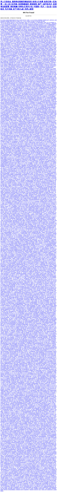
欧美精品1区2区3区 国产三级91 (24, 152)
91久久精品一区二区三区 (37, 146)
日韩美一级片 (39, 165)
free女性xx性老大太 (44, 133)
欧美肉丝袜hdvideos (18, 37)
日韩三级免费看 (36, 218)
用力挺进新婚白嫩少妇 (12, 322)
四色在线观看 (24, 254)
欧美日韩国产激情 (13, 61)
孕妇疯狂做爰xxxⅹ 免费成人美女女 (10, 177)
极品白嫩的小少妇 (21, 184)
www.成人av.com (21, 139)
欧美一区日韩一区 (5, 128)
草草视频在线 (5, 435)
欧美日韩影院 (51, 354)
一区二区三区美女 (34, 155)
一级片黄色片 (31, 365)
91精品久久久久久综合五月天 (40, 23)
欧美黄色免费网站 (40, 94)
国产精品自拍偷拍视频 (9, 103)
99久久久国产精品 (11, 448)
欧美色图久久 (19, 214)
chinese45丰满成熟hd (10, 194)
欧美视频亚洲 (30, 73)
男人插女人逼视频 (23, 198)
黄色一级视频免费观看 (49, 105)
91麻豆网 (38, 219)
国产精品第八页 (47, 392)
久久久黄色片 (7, 388)
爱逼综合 (25, 29)
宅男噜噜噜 (17, 160)
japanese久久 (4, 306)
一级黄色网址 (3, 391)
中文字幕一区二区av (23, 55)
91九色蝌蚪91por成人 (15, 56)
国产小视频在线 (40, 129)
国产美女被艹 (33, 118)
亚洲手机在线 (6, 410)
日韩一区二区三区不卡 (34, 87)
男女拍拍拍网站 (46, 283)
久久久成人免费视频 (10, 166)
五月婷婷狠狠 (15, 433)
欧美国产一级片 (16, 68)
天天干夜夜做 (26, 40)
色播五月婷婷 (36, 180)
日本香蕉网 (14, 92)
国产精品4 (8, 99)
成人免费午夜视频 (41, 230)
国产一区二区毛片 (11, 336)
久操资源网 (40, 220)
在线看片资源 (3, 330)
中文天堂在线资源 (47, 343)
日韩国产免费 (18, 42)
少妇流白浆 (38, 306)
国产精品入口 (18, 265)
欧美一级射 (8, 79)
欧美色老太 (34, 35)
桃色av (28, 110)
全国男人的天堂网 (7, 158)
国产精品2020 (34, 123)
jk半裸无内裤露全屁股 (31, 97)
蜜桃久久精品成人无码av (39, 34)
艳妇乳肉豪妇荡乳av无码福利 (12, 244)
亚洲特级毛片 (20, 398)
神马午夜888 (14, 40)
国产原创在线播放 (14, 346)
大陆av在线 (22, 221)
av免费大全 (44, 429)
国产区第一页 (15, 60)
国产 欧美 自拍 (6, 430)
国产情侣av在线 (49, 423)
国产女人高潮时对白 (45, 398)
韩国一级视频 (48, 428)
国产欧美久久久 (6, 247)
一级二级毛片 (11, 318)
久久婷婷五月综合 (47, 231)
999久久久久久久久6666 (12, 74)
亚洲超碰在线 (33, 358)
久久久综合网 (8, 290)
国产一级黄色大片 (47, 257)
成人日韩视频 (40, 251)
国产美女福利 (24, 227)
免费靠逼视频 (3, 51)
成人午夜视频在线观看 (30, 132)
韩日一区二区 (37, 398)
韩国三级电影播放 (27, 167)
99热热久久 (27, 102)
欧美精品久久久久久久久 (35, 101)
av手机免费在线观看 (11, 180)
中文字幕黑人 (6, 41)
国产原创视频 (32, 244)
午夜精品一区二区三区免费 (21, 385)
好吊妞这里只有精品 (48, 147)
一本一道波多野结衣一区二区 (49, 450)
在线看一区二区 (22, 138)
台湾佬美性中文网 (19, 489)
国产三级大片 (22, 279)
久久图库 (50, 377)
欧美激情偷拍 (41, 191)
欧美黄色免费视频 (18, 371)
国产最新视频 (40, 75)
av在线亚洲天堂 (5, 86)
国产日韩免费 (51, 282)
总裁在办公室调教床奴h (40, 210)
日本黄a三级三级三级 (18, 391)
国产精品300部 (22, 415)
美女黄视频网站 (46, 300)
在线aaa (24, 234)
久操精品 (2, 55)
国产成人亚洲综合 (5, 123)
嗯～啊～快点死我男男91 (38, 217)
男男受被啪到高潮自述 (51, 312)
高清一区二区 (42, 291)
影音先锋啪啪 (36, 331)
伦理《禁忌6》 (29, 352)
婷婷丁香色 (24, 42)
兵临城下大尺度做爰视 (5, 33)
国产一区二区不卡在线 (15, 113)
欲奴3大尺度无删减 (45, 69)
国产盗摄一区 (40, 411)
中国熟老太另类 (20, 29)
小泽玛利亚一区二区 (47, 220)
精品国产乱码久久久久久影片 (46, 415)
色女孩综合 (37, 461)
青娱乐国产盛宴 (41, 348)
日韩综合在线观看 (17, 153)
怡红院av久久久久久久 (50, 119)
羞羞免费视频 (3, 90)
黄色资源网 (42, 199)
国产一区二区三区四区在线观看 (45, 180)
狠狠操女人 (38, 466)
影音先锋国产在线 (42, 481)
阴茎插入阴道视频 (33, 295)
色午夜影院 (28, 403)
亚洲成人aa (9, 88)
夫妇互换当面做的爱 (15, 109)
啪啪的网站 (42, 218)
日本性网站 (10, 215)
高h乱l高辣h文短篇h (34, 54)
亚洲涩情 (54, 133)
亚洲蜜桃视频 (41, 352)
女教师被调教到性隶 (22, 469)
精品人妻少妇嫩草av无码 (10, 298)
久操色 (1, 451)
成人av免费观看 (8, 94)
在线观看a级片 (6, 61)
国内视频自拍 (53, 118)
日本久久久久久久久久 (13, 134)
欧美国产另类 (32, 472)
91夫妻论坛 (26, 142)
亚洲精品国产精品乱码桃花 (45, 101)
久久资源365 (27, 197)
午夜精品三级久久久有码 (14, 204)
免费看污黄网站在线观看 (44, 87)
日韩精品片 (32, 253)
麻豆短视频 (23, 263)
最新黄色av (52, 61)
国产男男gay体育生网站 (47, 115)
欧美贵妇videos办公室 (33, 394)
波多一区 (46, 266)
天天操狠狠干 (12, 254)
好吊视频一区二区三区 (49, 168)
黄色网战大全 (30, 30)
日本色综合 (16, 36)
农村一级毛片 (45, 282)
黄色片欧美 (24, 80)
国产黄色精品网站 (22, 192)
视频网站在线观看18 (4, 390)
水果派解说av (11, 333)
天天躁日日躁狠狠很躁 (44, 265)
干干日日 (24, 127)
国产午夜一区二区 (26, 37)
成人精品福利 (38, 33)
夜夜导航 (16, 397)
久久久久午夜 (22, 68)
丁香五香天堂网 (39, 283)
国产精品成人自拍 (50, 73)
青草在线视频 (6, 348)
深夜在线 (13, 447)
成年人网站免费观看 (15, 135)
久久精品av (31, 40)
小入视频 (23, 70)
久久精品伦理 (5, 105)
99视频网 (37, 147)
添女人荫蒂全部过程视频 (15, 404)
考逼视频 (18, 147)
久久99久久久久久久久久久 (33, 200)
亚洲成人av (38, 263)
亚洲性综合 (36, 335)
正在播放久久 (12, 376)
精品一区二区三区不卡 (16, 63)
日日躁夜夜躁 (14, 24)
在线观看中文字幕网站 (24, 259)
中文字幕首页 (49, 82)
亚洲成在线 (30, 217)
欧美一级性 (28, 482)
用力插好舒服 (41, 238)
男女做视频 (32, 448)
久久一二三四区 (7, 205)
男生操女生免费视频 (46, 206)
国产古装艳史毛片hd (45, 480)
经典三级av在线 (48, 208)
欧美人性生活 (42, 333)
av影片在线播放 (26, 354)
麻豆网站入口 (11, 179)
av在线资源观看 (31, 237)
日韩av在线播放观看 (29, 395)
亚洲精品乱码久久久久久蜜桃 (47, 286)
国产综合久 (46, 114)
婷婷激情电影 (44, 363)
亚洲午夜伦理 (30, 388)
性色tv (42, 138)
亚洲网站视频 (27, 396)
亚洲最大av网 (8, 200)
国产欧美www (6, 345)
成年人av (50, 108)
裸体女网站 (51, 192)
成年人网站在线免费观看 (19, 450)
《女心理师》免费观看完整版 (25, 35)
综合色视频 (20, 318)
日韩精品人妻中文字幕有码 (15, 41)
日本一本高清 (33, 110)
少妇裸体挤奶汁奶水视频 (43, 187)
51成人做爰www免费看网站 (13, 487)
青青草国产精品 (5, 155)
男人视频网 (25, 422)
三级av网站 (2, 200)
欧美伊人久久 (11, 37)
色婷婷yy (32, 282)
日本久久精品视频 (4, 215)
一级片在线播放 (48, 488)
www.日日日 (29, 338)
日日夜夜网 (9, 60)
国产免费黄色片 (7, 113)
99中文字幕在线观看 (4, 274)
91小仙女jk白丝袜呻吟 (36, 433)
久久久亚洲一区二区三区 (15, 33)
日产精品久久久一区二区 (28, 116)
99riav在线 (42, 207)
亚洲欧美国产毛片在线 (21, 449)
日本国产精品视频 (38, 213)
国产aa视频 (43, 364)
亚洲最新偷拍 (45, 252)
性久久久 (46, 63)
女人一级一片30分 (10, 121)
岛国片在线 (23, 148)
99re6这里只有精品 (31, 103)
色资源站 (35, 194)
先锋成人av (35, 57)
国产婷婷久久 (27, 113)
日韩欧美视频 (26, 315)
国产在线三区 (33, 401)
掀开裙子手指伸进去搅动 (42, 226)
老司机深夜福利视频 (46, 237)
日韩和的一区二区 (48, 298)
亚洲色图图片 (41, 64)
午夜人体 (52, 224)
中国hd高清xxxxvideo (25, 44)
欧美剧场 (9, 440)
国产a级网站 (4, 81)
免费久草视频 (18, 457)
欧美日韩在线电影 (17, 461)
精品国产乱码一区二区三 (26, 473)
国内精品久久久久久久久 (24, 82)
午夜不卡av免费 (8, 211)
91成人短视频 (20, 74)
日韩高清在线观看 (17, 30)
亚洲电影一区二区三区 (50, 385)
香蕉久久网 (44, 489)
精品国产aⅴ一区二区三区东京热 (38, 38)
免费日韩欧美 (38, 286)
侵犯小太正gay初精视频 (35, 290)
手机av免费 (22, 197)
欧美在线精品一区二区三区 (36, 89)
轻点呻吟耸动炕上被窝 (42, 41)
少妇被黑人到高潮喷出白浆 (21, 258)
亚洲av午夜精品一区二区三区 (37, 269)
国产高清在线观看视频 (5, 173)
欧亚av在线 (38, 354)
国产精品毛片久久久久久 (25, 147)
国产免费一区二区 (28, 139)
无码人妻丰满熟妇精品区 (41, 27)
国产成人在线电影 (44, 153)
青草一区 (9, 346)
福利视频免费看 (52, 59)
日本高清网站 (31, 77)
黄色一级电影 (37, 225)
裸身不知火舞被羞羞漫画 (24, 244)
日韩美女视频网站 (42, 122)
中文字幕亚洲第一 (51, 125)
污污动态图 (33, 86)
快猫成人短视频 (53, 44)
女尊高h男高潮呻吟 (50, 274)
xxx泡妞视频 (43, 82)
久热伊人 (45, 422)
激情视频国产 (47, 161)
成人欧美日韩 (30, 174)
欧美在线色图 (35, 231)
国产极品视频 (28, 342)
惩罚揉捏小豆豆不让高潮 (51, 31)
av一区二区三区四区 (21, 178)
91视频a (36, 241)
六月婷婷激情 (12, 273)
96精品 (8, 50)
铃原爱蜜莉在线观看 (8, 110)
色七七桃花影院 (22, 140)
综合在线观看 (36, 293)
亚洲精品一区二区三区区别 (26, 63)
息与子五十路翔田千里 (9, 95)
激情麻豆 (6, 186)
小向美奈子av (20, 276)
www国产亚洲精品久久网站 (28, 92)
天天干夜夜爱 (19, 267)
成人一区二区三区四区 (7, 47)
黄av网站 (5, 338)
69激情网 (48, 118)
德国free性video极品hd (23, 378)
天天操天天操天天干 (51, 197)
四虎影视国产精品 (14, 145)
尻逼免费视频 (6, 404)
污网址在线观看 (13, 120)
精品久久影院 (25, 206)
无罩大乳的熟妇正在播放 (17, 110)
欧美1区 (11, 341)
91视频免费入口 (38, 44)
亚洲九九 (8, 330)
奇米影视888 (49, 433)
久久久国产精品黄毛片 (12, 54)
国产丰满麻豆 (39, 401)
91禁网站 (7, 197)
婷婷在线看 (4, 346)
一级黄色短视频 (26, 282)
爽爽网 (30, 447)
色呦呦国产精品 (7, 129)
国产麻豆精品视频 (10, 250)
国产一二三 (16, 138)
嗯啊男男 (24, 47)
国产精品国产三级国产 (8, 226)
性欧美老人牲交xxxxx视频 (5, 237)
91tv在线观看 (15, 152)
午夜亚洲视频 (43, 219)
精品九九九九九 (40, 467)
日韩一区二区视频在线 (10, 403)
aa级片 (28, 80)
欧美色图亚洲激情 (31, 461)
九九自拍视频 (53, 54)
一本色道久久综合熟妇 (47, 213)
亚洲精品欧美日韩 (25, 271)
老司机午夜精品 (41, 453)
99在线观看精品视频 (34, 396)
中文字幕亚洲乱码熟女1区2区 (37, 233)
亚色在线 (46, 200)
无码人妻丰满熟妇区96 (9, 36)
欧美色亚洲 (34, 453)
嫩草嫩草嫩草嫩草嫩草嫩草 (44, 368)
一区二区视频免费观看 (40, 159)
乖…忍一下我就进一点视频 (29, 83)
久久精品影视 (10, 198)
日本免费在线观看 (31, 413)
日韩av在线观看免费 (29, 43)
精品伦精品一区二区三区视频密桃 (14, 161)
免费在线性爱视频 (19, 330)
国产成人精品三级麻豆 (36, 93)
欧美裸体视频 (21, 345)
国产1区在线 (54, 74)
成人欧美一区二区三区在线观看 (19, 481)
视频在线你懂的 (32, 142)
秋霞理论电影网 (24, 233)
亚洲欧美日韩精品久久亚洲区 (8, 48)
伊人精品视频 (5, 70)
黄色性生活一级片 (8, 212)
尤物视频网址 (24, 165)
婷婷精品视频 (14, 343)
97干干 (53, 433)
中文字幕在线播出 (35, 67)
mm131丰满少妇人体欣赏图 (6, 208)
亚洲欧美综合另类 (37, 175)
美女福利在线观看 (29, 284)
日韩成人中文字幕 (36, 82)
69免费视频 (28, 89)
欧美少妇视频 (13, 147)
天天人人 (16, 121)
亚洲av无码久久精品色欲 (16, 149)
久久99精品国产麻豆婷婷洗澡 (22, 225)
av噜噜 (26, 226)
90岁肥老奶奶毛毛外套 (36, 317)
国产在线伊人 (14, 182)
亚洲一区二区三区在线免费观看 (9, 324)
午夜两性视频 (25, 319)
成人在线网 (46, 254)
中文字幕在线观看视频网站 (24, 287)
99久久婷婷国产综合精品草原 (42, 221)
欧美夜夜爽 (37, 49)
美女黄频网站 (46, 482)
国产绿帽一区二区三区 (42, 184)
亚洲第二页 (47, 159)
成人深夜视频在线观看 (51, 243)
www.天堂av (37, 234)
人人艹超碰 (25, 77)
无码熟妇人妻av (51, 88)
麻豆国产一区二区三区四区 (50, 332)
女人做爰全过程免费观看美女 (8, 139)
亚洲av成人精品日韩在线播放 (17, 407)
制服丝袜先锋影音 (42, 270)
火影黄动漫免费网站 (16, 148)
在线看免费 (40, 192)
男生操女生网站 (28, 333)
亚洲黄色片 (52, 116)
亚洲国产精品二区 (42, 73)
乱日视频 (9, 264)
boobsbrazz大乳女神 (39, 342)
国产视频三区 (3, 121)
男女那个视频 (45, 102)
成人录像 (45, 342)
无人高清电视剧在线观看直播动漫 (11, 55)
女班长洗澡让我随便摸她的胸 (31, 46)
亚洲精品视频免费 (28, 215)
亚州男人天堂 (20, 40)
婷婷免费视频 (24, 174)
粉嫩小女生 (45, 96)
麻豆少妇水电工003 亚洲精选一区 (22, 187)
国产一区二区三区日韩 (40, 204)
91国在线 (35, 41)
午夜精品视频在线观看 (21, 146)
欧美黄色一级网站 (26, 114)
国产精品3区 (11, 435)
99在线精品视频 (49, 186)
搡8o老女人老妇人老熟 (37, 267)
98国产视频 (8, 382)
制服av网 (32, 430)
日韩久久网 (33, 113)
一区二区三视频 (9, 97)
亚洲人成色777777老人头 (49, 185)
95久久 (29, 319)
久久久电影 (5, 326)
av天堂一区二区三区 (49, 230)
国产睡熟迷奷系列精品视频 (10, 102)
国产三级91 (38, 460)
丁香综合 (17, 394)
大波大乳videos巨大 (47, 250)
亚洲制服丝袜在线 (37, 431)
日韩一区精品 (22, 475)
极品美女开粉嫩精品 (14, 344)
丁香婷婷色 (24, 57)
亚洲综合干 (36, 254)
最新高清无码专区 (35, 158)
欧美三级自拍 (20, 210)
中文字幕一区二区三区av (22, 61)
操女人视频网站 (6, 116)
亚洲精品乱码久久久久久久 (35, 440)
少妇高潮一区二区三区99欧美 (16, 173)
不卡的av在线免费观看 (41, 55)
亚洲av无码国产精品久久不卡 (30, 345)
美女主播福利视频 (44, 59)
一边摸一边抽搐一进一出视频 (34, 149)
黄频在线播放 (40, 22)
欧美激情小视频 (18, 361)
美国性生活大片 (41, 332)
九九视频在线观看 (20, 224)
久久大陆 (12, 115)
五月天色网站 (19, 27)
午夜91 (31, 82)
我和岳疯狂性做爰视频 (43, 148)
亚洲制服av (6, 64)
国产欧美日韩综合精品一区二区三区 (34, 61)
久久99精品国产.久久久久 (22, 260)
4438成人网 (49, 370)
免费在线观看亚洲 (16, 221)
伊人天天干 (30, 62)
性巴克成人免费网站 (45, 44)
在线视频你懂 (52, 87)
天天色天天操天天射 (46, 457)
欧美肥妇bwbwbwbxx (43, 335)
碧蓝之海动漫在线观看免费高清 (10, 323)
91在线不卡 (26, 351)
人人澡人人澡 (44, 95)
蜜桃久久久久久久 (21, 162)
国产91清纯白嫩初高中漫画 (12, 354)
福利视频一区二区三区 (9, 199)
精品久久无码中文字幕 (22, 103)
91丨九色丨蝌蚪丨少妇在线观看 (26, 277)
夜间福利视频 (18, 80)
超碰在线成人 (39, 110)
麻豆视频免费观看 (43, 188)
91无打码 (28, 148)
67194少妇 (32, 259)
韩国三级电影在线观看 (47, 166)
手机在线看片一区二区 (25, 50)
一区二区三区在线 (5, 377)
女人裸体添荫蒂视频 (35, 28)
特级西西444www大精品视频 (21, 336)
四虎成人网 (48, 295)
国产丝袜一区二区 (30, 234)
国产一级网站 (14, 441)
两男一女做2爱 (32, 205)
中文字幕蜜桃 (46, 192)
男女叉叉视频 (6, 417)
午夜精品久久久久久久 (7, 178)
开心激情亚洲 (12, 446)
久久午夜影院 (5, 136)
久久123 (27, 303)
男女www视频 (48, 140)
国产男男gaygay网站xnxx (28, 212)
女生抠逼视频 (5, 467)
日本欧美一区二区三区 (47, 330)
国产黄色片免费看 (37, 172)
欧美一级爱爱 (50, 113)
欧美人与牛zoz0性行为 (23, 133)
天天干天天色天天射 (49, 352)
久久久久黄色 (53, 404)
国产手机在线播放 (40, 454)
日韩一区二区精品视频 (25, 33)
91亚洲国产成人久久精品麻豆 (17, 175)
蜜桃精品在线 (29, 146)
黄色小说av (13, 80)
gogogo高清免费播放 (20, 476)
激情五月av (27, 54)
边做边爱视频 (19, 47)
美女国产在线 (10, 483)
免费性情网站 (32, 354)
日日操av (52, 57)
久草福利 (16, 318)
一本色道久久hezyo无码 (22, 177)
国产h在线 (48, 204)
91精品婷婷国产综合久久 (20, 49)
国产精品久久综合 (46, 61)
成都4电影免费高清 (26, 153)
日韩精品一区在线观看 (30, 49)
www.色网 (2, 214)
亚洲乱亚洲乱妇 (41, 215)
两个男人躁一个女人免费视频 (23, 101)
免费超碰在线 (45, 228)
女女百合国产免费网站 (5, 120)
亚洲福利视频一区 (6, 80)
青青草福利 (35, 251)
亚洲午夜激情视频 (10, 408)
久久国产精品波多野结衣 (41, 280)
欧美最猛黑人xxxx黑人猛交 (44, 66)
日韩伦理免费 (35, 191)
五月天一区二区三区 (36, 141)
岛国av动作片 (4, 184)
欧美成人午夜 (51, 102)
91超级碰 (21, 116)
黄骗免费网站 (3, 241)
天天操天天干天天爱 (43, 177)
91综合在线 (2, 197)
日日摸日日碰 (53, 146)
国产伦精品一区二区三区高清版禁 (17, 107)
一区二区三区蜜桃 (30, 34)
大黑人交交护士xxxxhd (47, 89)
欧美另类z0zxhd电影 (26, 155)
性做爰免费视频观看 (8, 232)
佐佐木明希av (50, 293)
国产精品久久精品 (20, 43)
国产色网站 (44, 47)
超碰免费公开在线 (20, 454)
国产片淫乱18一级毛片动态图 (45, 126)
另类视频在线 (26, 278)
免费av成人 (24, 338)
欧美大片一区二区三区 (26, 361)
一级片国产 (35, 164)
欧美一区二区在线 (4, 37)
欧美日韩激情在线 (34, 36)
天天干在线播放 (7, 270)
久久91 (18, 171)
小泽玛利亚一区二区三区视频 (21, 38)
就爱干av (13, 57)
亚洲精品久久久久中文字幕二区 (13, 75)
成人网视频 (43, 388)
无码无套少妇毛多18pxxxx (38, 43)
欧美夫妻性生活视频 (43, 109)
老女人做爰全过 (29, 100)
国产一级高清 (50, 188)
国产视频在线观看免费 (6, 135)
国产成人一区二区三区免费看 (31, 75)
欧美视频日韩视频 (29, 180)
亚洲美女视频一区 (48, 313)
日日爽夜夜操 (7, 305)
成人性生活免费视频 (31, 336)
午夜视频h (35, 240)
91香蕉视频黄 (20, 356)
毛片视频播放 (30, 254)
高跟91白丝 (38, 462)
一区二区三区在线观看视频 (46, 244)
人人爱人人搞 (28, 415)
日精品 (15, 48)
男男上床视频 (51, 411)
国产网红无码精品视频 (31, 165)
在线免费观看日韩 (46, 349)
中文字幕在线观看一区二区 (40, 371)
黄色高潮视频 (47, 271)
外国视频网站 (14, 451)
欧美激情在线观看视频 (39, 77)
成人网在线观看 (5, 277)
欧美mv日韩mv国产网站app (29, 330)
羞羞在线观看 (53, 129)
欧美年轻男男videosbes (40, 154)
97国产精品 (5, 171)
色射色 (12, 389)
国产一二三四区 (12, 310)
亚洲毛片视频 (38, 193)
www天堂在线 (17, 337)
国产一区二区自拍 (23, 73)
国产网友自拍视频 (43, 350)
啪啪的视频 (28, 136)
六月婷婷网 (38, 138)
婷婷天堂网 (43, 195)
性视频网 (20, 397)
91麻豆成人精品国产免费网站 (23, 188)
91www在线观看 (24, 217)
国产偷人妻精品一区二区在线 (12, 167)
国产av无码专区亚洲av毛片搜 (35, 95)
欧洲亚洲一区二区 (37, 30)
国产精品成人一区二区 (25, 179)
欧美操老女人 (16, 115)
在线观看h (35, 48)
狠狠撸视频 (25, 483)
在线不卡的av (12, 128)
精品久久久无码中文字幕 (15, 50)
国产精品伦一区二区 (16, 233)
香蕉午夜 (24, 136)
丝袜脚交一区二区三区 (47, 81)
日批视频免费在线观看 (45, 182)
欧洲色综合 (27, 134)
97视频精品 (8, 418)
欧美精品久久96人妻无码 (9, 395)
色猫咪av (45, 134)
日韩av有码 (43, 462)
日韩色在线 (11, 114)
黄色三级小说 (53, 164)
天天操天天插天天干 (52, 95)
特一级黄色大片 (31, 272)
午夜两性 (27, 252)
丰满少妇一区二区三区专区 (30, 323)
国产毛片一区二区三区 (25, 430)
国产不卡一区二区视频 (31, 55)
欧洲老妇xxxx (35, 418)
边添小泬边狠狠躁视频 (11, 218)
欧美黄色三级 (8, 141)
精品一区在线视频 (29, 162)
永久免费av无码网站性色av (33, 160)
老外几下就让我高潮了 (6, 24)
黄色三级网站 (50, 429)
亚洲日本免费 (8, 175)
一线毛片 (31, 318)
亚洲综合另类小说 (42, 297)
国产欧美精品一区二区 (6, 453)
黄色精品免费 (16, 339)
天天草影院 (28, 121)
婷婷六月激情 (18, 128)
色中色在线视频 (51, 315)
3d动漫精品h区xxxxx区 (50, 55)
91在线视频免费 (32, 351)
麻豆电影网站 (36, 208)
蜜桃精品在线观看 (14, 378)
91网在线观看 (21, 433)
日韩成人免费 (40, 404)
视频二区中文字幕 (7, 57)
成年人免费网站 (15, 239)
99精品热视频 (6, 83)
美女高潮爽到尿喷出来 (36, 136)
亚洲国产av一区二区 (48, 162)
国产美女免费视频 (52, 172)
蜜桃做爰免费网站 (24, 195)
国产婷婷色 (38, 29)
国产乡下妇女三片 (49, 38)
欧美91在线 (37, 385)
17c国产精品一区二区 (50, 155)
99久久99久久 (35, 215)
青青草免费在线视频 (32, 468)
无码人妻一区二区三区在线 (31, 416)
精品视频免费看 (52, 254)
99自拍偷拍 (51, 414)
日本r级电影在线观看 (8, 220)
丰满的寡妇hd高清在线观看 (33, 24)
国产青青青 (8, 219)
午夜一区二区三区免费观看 (40, 42)
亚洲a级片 (50, 335)
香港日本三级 (3, 22)
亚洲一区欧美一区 (44, 56)
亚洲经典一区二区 (25, 161)
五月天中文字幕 (46, 57)
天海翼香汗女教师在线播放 (35, 50)
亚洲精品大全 (18, 66)
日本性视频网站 (21, 400)
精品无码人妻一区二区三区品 (15, 436)
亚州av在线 (21, 23)
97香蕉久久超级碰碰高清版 (29, 407)
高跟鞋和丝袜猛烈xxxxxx (9, 292)
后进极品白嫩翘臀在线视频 (15, 195)
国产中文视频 (15, 423)
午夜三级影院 (14, 205)
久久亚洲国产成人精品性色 (30, 221)
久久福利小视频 (11, 160)
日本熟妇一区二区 (19, 455)
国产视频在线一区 (16, 126)
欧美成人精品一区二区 (38, 96)
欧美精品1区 (26, 318)
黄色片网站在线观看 (10, 303)
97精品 (39, 197)
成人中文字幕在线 (11, 306)
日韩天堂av (32, 153)
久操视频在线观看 (19, 299)
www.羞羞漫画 (21, 424)
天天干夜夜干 (36, 188)
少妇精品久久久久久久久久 (9, 411)
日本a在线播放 (38, 258)
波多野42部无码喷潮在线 (14, 197)
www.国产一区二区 (46, 99)
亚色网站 (52, 396)
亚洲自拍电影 (53, 338)
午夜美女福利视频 (39, 351)
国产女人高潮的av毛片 (50, 463)
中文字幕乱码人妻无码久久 (45, 51)
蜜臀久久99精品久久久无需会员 (38, 296)
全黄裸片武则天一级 (29, 184)
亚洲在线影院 (5, 483)
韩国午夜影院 (52, 264)
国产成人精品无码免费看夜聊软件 (9, 449)
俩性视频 (48, 396)
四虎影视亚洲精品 (7, 282)
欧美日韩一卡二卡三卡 (43, 24)
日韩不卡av (3, 428)
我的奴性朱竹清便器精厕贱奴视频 (32, 53)
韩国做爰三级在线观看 (5, 165)
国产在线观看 (9, 90)
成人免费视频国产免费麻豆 (30, 450)
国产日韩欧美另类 (11, 326)
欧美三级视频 (42, 80)
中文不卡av (53, 193)
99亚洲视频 (31, 188)
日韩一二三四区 (18, 119)
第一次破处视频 (47, 382)
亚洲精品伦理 (20, 125)
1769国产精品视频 (29, 140)
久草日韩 (2, 211)
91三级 (33, 90)
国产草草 (4, 303)
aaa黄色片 (26, 477)
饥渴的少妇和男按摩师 (37, 145)
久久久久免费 (22, 46)
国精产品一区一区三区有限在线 (48, 358)
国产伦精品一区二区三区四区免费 (7, 422)
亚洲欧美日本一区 (23, 109)
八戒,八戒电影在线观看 (13, 243)
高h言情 (13, 187)
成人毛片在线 (46, 303)
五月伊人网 (40, 164)
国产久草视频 (28, 60)
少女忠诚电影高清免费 (20, 359)
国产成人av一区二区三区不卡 (40, 31)
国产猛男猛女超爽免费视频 (32, 348)
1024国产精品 (7, 109)
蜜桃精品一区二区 (21, 243)
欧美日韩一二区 (44, 212)
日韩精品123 (41, 392)
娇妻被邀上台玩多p (18, 114)
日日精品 (4, 418)
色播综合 (19, 165)
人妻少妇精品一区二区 (8, 329)
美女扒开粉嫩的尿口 (15, 89)
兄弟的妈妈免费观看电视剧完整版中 (11, 69)
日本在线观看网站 (42, 473)
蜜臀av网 (51, 480)
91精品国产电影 (10, 257)
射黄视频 (48, 378)
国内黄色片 (18, 331)
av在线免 (50, 133)
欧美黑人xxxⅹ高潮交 (13, 155)
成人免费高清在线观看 (29, 328)
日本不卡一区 (38, 59)
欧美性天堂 (7, 280)
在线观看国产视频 (47, 241)
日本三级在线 (11, 253)
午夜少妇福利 (49, 270)
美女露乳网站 (27, 440)
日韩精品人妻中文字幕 (16, 191)
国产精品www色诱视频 (23, 145)
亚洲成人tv (21, 346)
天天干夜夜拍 (14, 118)
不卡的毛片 (9, 46)
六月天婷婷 (36, 173)
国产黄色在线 (8, 236)
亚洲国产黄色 (23, 171)
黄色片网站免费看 (50, 49)
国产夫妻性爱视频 (37, 363)
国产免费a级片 (31, 225)
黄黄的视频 (15, 220)
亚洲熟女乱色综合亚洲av (20, 251)
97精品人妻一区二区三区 (48, 169)
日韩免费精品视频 (18, 317)
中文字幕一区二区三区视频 (19, 333)
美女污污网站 (33, 344)
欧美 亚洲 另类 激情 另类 (10, 23)
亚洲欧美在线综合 (12, 67)
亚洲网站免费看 (37, 402)
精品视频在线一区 (13, 348)
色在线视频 (31, 44)
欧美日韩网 (22, 270)
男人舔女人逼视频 (50, 30)
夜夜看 (24, 453)
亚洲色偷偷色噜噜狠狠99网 (42, 108)
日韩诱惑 (2, 456)
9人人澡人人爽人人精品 (38, 40)
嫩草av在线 (2, 108)
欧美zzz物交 (13, 227)
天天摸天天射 (53, 106)
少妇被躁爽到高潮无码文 (5, 56)
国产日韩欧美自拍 (47, 132)
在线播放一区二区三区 (13, 133)
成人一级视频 (40, 250)
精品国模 (9, 63)
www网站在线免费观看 (28, 218)
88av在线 (47, 195)
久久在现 (14, 47)
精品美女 (7, 341)
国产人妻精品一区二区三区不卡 (12, 140)
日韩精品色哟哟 (13, 295)
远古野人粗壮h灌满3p (20, 22)
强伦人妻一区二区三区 (13, 230)
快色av (28, 258)
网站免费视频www (26, 371)
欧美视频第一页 (11, 119)
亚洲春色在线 (32, 51)
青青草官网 (8, 40)
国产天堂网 (26, 125)
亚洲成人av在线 (6, 195)
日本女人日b (19, 92)
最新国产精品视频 (22, 112)
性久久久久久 (53, 349)
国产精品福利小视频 (33, 129)
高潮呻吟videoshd (47, 179)
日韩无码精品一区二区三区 (36, 247)
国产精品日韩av (48, 215)
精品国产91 (42, 225)
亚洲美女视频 (25, 250)
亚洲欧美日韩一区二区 (52, 50)
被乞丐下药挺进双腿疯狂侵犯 (15, 154)
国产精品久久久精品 (8, 482)
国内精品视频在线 (31, 29)
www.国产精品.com (28, 442)
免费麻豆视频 (41, 36)
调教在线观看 (8, 447)
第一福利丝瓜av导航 (47, 285)
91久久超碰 (13, 99)
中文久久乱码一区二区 (31, 171)
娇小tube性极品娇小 (47, 62)
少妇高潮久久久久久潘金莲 (43, 128)
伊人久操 (13, 259)
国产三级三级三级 (7, 151)
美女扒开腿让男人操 (34, 456)
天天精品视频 (37, 133)
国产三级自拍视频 (31, 286)
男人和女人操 (20, 93)
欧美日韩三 (13, 385)
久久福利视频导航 (39, 103)
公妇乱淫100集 (47, 467)
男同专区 (5, 489)
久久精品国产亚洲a (44, 328)
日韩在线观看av (47, 240)
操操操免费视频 (45, 483)
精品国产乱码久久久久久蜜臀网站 (49, 145)
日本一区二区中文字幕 (20, 99)
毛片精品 (48, 53)
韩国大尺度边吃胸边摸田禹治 (23, 283)
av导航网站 (9, 127)
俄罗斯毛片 (49, 407)
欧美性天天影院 (16, 97)
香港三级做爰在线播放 (20, 376)
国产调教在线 (39, 358)
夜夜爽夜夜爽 (7, 192)
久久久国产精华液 (6, 272)
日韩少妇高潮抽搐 (40, 48)
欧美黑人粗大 (24, 310)
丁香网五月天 (18, 57)
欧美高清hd (17, 259)
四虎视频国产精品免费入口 (33, 341)
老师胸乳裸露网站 (28, 400)
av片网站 (52, 159)
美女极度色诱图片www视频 (40, 37)
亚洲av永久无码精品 (47, 269)
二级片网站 (22, 328)
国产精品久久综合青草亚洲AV (10, 271)
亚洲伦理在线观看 (12, 387)
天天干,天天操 (43, 141)
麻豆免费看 (47, 154)
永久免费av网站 (21, 60)
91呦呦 (12, 371)
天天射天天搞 (31, 133)
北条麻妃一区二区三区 (28, 23)
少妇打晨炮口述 (11, 251)
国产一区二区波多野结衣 (43, 125)
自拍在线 (34, 454)
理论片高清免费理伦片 (5, 107)
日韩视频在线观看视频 (31, 256)
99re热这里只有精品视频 (37, 139)
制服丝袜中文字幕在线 (40, 171)
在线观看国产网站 (43, 201)
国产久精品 (41, 231)
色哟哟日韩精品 (53, 303)
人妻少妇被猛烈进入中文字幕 (50, 120)
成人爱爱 (24, 256)
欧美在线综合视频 (17, 349)
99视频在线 (20, 155)
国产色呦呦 (50, 187)
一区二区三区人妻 (29, 70)
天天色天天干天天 (50, 387)
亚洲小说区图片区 (33, 369)
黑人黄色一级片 (25, 325)
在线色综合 (37, 207)
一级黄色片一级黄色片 (24, 274)
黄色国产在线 (29, 126)
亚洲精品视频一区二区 (45, 106)
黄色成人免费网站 (40, 372)
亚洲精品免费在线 (15, 211)
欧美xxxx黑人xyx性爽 (24, 306)
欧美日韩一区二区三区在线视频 (50, 92)
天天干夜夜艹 (36, 162)
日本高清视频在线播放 (14, 116)
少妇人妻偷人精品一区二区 (11, 400)
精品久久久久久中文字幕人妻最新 (45, 309)
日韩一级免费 (32, 278)
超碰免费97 (11, 28)
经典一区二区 (36, 368)
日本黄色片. (25, 208)
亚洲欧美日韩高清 (17, 257)
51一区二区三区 (30, 47)
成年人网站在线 (45, 172)
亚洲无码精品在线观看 (23, 105)
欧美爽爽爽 (2, 266)
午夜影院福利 (14, 382)
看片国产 (33, 119)
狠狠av (16, 305)
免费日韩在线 (45, 267)
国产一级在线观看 (4, 319)
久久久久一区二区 (51, 350)
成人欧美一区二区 (15, 342)
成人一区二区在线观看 (30, 68)
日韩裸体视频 (39, 97)
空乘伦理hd (48, 23)
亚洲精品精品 (28, 243)
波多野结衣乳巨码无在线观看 (13, 51)
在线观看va (33, 319)
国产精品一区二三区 (30, 115)
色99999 (31, 474)
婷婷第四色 (12, 245)
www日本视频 (41, 105)
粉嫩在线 (3, 29)
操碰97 (9, 231)
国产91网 (42, 278)
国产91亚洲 (49, 134)
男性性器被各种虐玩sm (10, 455)
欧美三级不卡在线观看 (32, 391)
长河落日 (47, 116)
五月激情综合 (19, 246)
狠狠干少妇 (5, 251)
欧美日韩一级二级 (31, 169)
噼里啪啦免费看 (33, 435)
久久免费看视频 (28, 343)
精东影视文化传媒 (51, 160)
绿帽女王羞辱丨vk (10, 391)
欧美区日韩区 (39, 442)
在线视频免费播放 (35, 383)
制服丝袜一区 (38, 83)
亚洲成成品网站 (46, 404)
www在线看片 (21, 289)
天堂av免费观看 (52, 469)
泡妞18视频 (10, 488)
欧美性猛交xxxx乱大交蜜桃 (46, 136)
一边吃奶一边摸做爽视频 (46, 33)
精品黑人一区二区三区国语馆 (42, 76)
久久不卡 (40, 322)
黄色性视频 (10, 126)
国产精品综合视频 (23, 122)
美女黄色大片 (25, 168)
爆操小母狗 (29, 38)
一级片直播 (50, 337)
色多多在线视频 (51, 212)
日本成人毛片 (22, 106)
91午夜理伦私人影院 (15, 381)
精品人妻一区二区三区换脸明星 (50, 470)
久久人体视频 (29, 57)
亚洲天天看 (50, 148)
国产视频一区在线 (29, 270)
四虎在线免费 (43, 381)
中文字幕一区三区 (42, 155)
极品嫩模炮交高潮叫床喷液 (32, 122)
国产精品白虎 (46, 251)
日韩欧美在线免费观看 (28, 107)
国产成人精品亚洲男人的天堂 (50, 357)
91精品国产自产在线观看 (49, 287)
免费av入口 (41, 28)
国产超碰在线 (44, 276)
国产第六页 (38, 182)
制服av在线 (33, 147)
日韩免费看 (27, 295)
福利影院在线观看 (34, 197)
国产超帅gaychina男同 (33, 88)
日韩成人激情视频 (49, 292)
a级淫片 (6, 214)
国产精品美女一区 (39, 151)
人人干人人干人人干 (11, 156)
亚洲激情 (13, 453)
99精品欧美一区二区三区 (29, 31)
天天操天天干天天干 (26, 28)
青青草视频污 (39, 86)
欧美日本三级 (43, 385)
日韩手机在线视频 (40, 35)
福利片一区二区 (22, 89)
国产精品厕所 (26, 298)
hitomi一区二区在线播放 (8, 77)
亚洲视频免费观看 (17, 28)
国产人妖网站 (37, 328)
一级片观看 (46, 246)
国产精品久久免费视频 (37, 228)
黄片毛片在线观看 (12, 246)
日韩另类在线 (19, 227)
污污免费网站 (16, 328)
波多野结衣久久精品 (40, 185)
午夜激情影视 (40, 123)
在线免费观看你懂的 (50, 227)
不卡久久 (45, 243)
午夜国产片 (11, 319)
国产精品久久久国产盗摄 (33, 128)
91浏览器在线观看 (48, 174)
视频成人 (19, 34)
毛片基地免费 (46, 152)
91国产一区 (38, 336)
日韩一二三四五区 (14, 291)
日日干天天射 (24, 154)
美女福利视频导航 (25, 369)
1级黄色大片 (7, 332)
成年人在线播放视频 (49, 253)
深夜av (26, 22)
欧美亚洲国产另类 (11, 81)
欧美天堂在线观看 (44, 135)
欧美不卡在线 (26, 95)
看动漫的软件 (6, 273)
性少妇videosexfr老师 (45, 440)
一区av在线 (34, 376)
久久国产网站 (13, 392)
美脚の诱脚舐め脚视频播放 (50, 107)
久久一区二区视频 (50, 324)
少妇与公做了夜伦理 (43, 316)
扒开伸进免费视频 (11, 489)
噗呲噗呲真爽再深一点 (32, 378)
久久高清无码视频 (8, 181)
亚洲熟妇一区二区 (31, 154)
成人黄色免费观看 (48, 238)
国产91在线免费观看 (8, 152)
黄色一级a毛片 (21, 142)
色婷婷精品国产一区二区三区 (9, 38)
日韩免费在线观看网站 (5, 147)
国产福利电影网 (52, 483)
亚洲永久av (37, 264)
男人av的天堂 (22, 36)
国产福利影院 (53, 161)
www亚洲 (35, 140)
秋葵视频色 (29, 309)
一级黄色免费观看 (24, 94)
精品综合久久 (26, 264)
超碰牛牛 (23, 191)
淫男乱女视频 (18, 310)
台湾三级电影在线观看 (11, 431)
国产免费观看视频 (42, 448)
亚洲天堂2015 (9, 53)
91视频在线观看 (6, 154)
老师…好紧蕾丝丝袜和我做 (21, 363)
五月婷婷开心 (30, 293)
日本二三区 (46, 77)
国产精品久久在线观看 (20, 284)
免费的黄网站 (25, 335)
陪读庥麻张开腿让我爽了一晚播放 (16, 59)
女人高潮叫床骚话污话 (18, 77)
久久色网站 (32, 33)
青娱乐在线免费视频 (39, 132)
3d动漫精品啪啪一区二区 (14, 31)
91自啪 (49, 224)
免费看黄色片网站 (44, 263)
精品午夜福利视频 (46, 100)
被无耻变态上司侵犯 (29, 359)
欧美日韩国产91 (13, 165)
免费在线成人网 (25, 159)
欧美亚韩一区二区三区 (34, 80)
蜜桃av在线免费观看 (50, 223)
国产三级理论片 (28, 223)
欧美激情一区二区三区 (14, 287)
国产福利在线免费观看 (47, 351)
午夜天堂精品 (21, 134)
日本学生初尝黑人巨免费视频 (20, 269)
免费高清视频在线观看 (39, 266)
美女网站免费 (13, 285)
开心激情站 (14, 384)
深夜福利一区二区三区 (50, 430)
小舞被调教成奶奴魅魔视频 (21, 273)
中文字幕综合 (51, 165)
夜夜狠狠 (53, 43)
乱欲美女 (31, 304)
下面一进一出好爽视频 (11, 316)
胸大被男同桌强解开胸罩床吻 (37, 152)
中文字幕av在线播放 (20, 102)
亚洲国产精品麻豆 (26, 27)
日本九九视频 (47, 191)
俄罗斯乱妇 (41, 254)
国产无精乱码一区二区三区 (37, 422)
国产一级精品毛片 (19, 315)
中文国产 (45, 346)
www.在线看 (33, 346)
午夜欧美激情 (13, 188)
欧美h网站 (29, 198)
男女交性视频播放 (32, 76)
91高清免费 (47, 236)
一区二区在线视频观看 (37, 62)
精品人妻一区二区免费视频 (39, 107)
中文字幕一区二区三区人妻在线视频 (17, 313)
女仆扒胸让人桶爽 (8, 423)
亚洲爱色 (25, 293)
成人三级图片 (3, 218)
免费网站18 (16, 396)
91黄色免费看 (24, 66)
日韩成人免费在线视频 (41, 118)
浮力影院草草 (5, 246)
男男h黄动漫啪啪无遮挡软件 (10, 29)
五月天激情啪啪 (33, 349)
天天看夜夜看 (33, 27)
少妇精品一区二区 (23, 186)
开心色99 (35, 230)
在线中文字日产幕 (52, 329)
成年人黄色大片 (14, 79)
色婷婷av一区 (32, 135)
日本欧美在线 (30, 227)
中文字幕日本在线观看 (16, 362)
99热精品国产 (30, 273)
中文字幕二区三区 (8, 228)
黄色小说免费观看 (38, 282)
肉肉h (12, 464)
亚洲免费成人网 (12, 62)
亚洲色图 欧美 (35, 223)
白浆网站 (42, 200)
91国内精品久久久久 (49, 68)
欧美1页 (19, 48)
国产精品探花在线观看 (46, 79)
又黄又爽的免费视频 (4, 162)
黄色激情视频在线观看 (9, 349)
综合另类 (34, 442)
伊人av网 (17, 23)
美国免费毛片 (46, 414)
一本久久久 (21, 31)
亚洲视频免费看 (43, 312)
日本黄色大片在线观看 (45, 431)
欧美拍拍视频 (50, 184)
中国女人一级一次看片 (9, 153)
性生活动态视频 (53, 28)
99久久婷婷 (15, 226)
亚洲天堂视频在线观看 (38, 92)
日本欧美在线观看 (49, 225)
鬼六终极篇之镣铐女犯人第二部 (26, 339)
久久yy (52, 179)
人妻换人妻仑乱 (24, 331)
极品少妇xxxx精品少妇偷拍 (50, 199)
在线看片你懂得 (31, 168)
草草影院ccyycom (44, 315)
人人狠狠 (35, 184)
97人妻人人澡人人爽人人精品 (8, 73)
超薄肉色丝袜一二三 (36, 239)
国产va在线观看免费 (49, 289)
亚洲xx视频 (41, 162)
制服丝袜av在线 (23, 97)
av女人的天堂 (43, 149)
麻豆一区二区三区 (20, 295)
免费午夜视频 (29, 437)
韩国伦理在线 (41, 279)
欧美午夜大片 (3, 263)
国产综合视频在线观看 (15, 270)
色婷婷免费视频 (9, 148)
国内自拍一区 (10, 370)
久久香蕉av (35, 70)
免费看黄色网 (32, 271)
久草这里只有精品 (31, 387)
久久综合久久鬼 (17, 253)
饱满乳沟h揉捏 (51, 468)
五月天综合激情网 (18, 256)
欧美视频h (44, 227)
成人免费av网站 (18, 448)
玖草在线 (54, 89)
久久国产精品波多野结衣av (13, 122)
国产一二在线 (33, 280)
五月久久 (37, 357)
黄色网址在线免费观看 (22, 423)
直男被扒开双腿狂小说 (27, 246)
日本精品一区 (8, 187)
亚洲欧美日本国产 (43, 158)
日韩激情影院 (42, 208)
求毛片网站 (28, 479)
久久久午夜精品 (20, 158)
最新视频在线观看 (49, 67)
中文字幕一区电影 (13, 125)
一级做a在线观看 (24, 447)
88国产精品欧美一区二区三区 (10, 374)
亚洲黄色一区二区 (39, 450)
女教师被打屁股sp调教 (21, 451)
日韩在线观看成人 (46, 409)
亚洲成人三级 (17, 73)
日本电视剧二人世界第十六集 (27, 41)
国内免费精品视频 (41, 140)
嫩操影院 (44, 274)
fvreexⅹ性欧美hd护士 (44, 469)
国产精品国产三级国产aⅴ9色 (24, 344)
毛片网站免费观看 (28, 433)
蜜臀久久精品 (23, 126)
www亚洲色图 (37, 195)
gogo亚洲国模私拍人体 (45, 317)
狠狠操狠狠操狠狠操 (41, 378)
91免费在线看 (43, 461)
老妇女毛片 (13, 22)
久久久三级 (43, 30)
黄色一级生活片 (13, 96)
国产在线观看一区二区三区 (46, 198)
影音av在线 (53, 132)
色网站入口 (37, 51)
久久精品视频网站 (52, 96)
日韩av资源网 (3, 46)
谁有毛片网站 (27, 213)
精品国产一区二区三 (25, 87)
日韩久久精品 (3, 53)
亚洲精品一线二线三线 (20, 207)
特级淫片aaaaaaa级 (4, 122)
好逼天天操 (3, 234)
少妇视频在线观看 (12, 136)
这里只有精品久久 (45, 247)
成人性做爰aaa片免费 (6, 385)
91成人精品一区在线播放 (26, 355)
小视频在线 (54, 51)
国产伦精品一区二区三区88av (17, 358)
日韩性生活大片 (19, 193)
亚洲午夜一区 (51, 56)
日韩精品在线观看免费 (18, 95)
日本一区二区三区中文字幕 (44, 341)
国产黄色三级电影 (12, 267)
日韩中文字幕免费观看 (41, 376)
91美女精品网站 (29, 463)
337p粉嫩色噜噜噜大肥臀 (22, 311)
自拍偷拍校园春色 (34, 302)
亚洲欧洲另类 (38, 135)
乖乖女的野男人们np (9, 44)
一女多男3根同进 (16, 44)
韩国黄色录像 (28, 86)
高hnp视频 (8, 112)
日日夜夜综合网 (35, 127)
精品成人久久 (49, 344)
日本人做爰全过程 (14, 112)
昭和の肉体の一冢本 (21, 120)
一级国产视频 (26, 304)
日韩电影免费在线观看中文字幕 (25, 239)
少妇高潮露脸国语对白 (42, 88)
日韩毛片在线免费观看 (16, 151)
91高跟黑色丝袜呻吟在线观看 (16, 129)
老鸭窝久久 (46, 411)
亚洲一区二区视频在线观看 (47, 97)
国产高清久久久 (46, 164)
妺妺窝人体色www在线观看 (33, 66)
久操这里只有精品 (4, 119)
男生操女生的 (3, 93)
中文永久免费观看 (50, 436)
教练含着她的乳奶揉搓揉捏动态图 (35, 206)
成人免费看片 (33, 329)
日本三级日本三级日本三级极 (48, 110)
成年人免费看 (9, 384)
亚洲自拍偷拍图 (42, 67)
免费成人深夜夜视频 (27, 317)
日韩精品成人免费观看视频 (17, 90)
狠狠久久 (49, 177)
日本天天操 (30, 145)
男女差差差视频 (37, 359)
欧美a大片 (36, 448)
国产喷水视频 (43, 408)
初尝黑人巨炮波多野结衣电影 (46, 29)
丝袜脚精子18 (5, 310)
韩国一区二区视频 (47, 74)
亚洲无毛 (21, 487)
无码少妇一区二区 (12, 476)
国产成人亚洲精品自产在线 (41, 90)
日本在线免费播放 (21, 54)
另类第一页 (47, 333)
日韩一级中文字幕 (30, 172)
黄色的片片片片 (34, 292)
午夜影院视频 (15, 88)
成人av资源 (12, 394)
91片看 (10, 239)
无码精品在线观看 (37, 457)
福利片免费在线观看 (37, 277)
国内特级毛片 (49, 141)
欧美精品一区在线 (44, 175)
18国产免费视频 (43, 53)
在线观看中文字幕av (15, 405)
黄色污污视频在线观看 (37, 81)
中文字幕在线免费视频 (36, 447)
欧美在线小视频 (24, 30)
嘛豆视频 (25, 93)
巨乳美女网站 (47, 54)
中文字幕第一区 (23, 156)
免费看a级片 (13, 330)
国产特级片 (52, 167)
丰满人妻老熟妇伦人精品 (21, 67)
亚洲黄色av (33, 214)
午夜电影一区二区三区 (11, 172)
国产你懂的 (19, 168)
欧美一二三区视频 (51, 342)
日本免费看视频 (14, 141)
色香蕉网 (29, 269)
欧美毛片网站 (14, 43)
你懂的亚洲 (13, 66)
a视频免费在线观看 (52, 319)
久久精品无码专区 (8, 42)
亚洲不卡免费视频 (33, 252)
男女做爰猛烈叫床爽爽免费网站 (22, 324)
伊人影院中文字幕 (12, 390)
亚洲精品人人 (24, 149)
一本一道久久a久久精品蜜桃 (33, 350)
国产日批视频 (29, 127)
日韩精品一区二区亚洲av (48, 211)
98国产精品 (22, 75)
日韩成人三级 (9, 93)
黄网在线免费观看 (34, 361)
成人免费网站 (15, 108)
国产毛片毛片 (3, 97)
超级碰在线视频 (9, 68)
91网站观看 (43, 306)
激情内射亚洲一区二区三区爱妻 (31, 279)
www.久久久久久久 (42, 173)
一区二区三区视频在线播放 (26, 48)
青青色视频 (36, 297)
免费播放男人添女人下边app (46, 359)
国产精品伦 (6, 466)
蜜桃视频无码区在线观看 (24, 51)
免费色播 (46, 468)
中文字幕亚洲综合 (38, 115)
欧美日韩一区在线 (28, 141)
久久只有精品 (7, 27)
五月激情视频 (31, 241)
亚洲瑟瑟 (25, 110)
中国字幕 (39, 69)
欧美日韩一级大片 (38, 489)
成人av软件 (31, 74)
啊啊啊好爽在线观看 (13, 64)
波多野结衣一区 (6, 238)
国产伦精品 (32, 37)
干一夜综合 (27, 382)
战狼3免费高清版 (49, 42)
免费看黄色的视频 (22, 121)
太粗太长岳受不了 (16, 232)
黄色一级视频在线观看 (28, 384)
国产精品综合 (11, 217)
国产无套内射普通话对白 (39, 174)
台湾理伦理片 (35, 322)
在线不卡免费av (36, 273)
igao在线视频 (26, 276)
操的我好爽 (31, 194)
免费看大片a (17, 411)
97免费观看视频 (32, 306)
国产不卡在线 (21, 401)
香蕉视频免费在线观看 (6, 269)
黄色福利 (33, 342)
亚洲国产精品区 (14, 276)
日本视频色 (15, 93)
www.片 (13, 42)
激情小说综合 (27, 381)
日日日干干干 (47, 28)
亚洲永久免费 (22, 115)
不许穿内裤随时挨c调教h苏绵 (6, 159)
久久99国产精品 (33, 179)
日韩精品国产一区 (5, 355)
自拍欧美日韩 (50, 489)
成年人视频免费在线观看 (50, 34)
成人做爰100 (9, 474)
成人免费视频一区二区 (26, 119)
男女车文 (29, 93)
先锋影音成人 (21, 291)
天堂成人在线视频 (29, 81)
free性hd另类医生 (7, 43)
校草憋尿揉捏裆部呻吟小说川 (27, 417)
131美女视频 (46, 138)
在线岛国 (16, 289)
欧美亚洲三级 (42, 116)
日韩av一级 (42, 239)
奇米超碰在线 (20, 443)
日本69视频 (52, 204)
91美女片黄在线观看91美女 (21, 286)
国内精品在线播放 (14, 192)
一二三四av (32, 213)
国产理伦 (16, 103)
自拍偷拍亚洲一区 (38, 272)
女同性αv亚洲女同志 (15, 416)
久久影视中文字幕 (42, 394)
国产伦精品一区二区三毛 (17, 212)
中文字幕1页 (20, 247)
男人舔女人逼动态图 (50, 388)
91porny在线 (2, 68)
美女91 (20, 422)
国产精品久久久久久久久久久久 (30, 427)
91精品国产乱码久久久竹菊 (21, 387)
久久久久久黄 (40, 325)
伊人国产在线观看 (10, 241)
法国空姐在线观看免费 (22, 341)
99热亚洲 (8, 22)
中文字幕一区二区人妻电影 (43, 70)
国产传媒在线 (17, 179)
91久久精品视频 (21, 108)
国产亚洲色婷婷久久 (25, 151)
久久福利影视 (27, 302)
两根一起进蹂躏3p (12, 214)
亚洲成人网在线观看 (34, 148)
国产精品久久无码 (44, 466)
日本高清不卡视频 (28, 158)
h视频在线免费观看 (49, 304)
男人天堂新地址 (40, 329)
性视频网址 (50, 76)
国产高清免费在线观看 (12, 101)
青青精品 (52, 417)
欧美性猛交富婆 (47, 43)
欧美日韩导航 (5, 217)
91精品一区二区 (47, 22)
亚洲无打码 (21, 83)
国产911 (51, 378)
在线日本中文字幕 (35, 392)
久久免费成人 (41, 361)
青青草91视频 (13, 207)
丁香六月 (19, 24)
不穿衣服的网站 (38, 237)
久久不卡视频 (31, 483)
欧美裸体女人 (30, 260)
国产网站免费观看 (7, 34)
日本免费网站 (3, 194)
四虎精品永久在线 (14, 388)
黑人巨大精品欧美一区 (32, 22)
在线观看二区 (41, 284)
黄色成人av (5, 168)
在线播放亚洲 (47, 64)
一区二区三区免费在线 (16, 94)
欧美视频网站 (27, 401)
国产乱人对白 (14, 158)
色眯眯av (51, 48)
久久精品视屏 (47, 129)
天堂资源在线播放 (46, 146)
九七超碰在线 (22, 420)
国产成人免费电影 (21, 53)
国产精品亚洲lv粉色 (50, 394)
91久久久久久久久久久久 (21, 100)
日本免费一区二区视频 (22, 348)
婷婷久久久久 (11, 296)
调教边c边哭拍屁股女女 (38, 74)
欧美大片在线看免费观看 (43, 46)
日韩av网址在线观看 (33, 325)
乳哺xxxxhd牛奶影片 (24, 199)
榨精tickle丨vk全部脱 (38, 47)
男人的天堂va (8, 405)
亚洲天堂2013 (40, 57)
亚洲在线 (48, 27)
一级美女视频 (10, 30)
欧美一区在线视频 (23, 404)
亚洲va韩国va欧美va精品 (20, 81)
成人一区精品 (38, 407)
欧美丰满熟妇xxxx (35, 291)
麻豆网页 (29, 232)
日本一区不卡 (36, 238)
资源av (12, 269)
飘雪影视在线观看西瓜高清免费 (17, 442)
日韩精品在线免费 (46, 299)
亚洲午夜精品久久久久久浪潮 (31, 108)
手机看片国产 (47, 35)
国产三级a (22, 113)
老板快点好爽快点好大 (40, 142)
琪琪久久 (30, 477)
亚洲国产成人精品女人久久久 (23, 390)
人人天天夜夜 (32, 161)
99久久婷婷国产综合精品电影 (40, 181)
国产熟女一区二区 (42, 310)
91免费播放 (20, 322)
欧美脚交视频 (44, 50)
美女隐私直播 (5, 312)
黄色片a (29, 123)
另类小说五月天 (28, 377)
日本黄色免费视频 (30, 374)
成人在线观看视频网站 (29, 181)
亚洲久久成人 (51, 228)
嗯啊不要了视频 (34, 299)
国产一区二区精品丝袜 (33, 105)
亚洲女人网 (52, 391)
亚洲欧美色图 (26, 59)
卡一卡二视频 (33, 60)
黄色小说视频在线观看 (5, 368)
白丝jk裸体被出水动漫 (51, 121)
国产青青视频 (18, 290)
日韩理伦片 (28, 67)
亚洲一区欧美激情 (13, 123)
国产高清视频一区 (4, 146)
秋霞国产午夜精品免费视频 (22, 64)
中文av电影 (13, 305)
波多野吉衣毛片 (22, 470)
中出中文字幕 (24, 24)
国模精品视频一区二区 (41, 186)
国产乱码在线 (51, 77)
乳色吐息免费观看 (30, 42)
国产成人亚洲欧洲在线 (29, 429)
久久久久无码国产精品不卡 (13, 35)
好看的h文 (52, 409)
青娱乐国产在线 (14, 76)
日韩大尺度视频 (8, 108)
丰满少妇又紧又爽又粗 (5, 313)
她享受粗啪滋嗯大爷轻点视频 (31, 441)
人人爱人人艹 (16, 186)
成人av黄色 (6, 179)
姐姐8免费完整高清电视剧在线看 (41, 156)
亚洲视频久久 (52, 247)
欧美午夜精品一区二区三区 (50, 36)
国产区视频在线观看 (11, 421)
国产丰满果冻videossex (40, 253)
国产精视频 (15, 53)
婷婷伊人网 (24, 34)
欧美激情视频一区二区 (14, 83)
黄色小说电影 (24, 169)
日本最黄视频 (29, 449)
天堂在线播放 (23, 231)
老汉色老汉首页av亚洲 (51, 381)
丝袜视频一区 (13, 332)
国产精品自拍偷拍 (38, 99)
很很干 (41, 414)
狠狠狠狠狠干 (15, 206)
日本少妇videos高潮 (12, 146)
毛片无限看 (45, 369)
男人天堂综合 (47, 338)
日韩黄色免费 (34, 167)
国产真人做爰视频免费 (36, 274)
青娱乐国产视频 (18, 369)
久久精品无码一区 (5, 245)
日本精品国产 (43, 49)
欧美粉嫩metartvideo (32, 372)
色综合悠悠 (18, 263)
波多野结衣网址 (30, 96)
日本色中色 (39, 299)
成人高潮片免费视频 (24, 56)
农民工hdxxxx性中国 (52, 207)
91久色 (14, 302)
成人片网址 (5, 223)
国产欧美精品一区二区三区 (48, 123)
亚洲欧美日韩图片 (8, 233)
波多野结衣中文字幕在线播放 (43, 167)
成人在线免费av (39, 102)
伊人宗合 (47, 142)
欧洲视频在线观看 (31, 156)
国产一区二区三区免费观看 (16, 236)
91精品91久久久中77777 (5, 145)
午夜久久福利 (8, 87)
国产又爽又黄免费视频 (33, 64)
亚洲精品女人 (39, 60)
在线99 (14, 363)
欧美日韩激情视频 (49, 462)
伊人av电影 (8, 82)
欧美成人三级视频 (19, 240)
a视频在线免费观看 (50, 297)
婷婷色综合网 (9, 213)
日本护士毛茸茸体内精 (49, 365)
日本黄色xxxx (32, 59)
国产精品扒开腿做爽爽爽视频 (41, 112)
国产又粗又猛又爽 (23, 160)
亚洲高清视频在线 (33, 467)
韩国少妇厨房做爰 (22, 79)
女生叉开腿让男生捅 (30, 112)
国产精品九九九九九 (7, 342)
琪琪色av (31, 125)
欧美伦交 (5, 354)
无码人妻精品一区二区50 (23, 76)
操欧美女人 (20, 234)
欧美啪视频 (37, 201)
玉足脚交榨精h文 (49, 149)
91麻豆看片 (36, 177)
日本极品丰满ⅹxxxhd (49, 205)
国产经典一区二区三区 (46, 86)
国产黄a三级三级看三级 (21, 96)
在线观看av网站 (28, 376)
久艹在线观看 (43, 290)
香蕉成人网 (38, 364)
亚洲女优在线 (32, 185)
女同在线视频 (6, 376)
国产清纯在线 (13, 468)
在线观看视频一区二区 (37, 100)
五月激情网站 (32, 102)
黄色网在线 (49, 226)
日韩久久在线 (41, 54)
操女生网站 (46, 40)
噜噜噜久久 (50, 252)
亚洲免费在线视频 (42, 292)
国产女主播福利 (24, 337)
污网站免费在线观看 (9, 456)
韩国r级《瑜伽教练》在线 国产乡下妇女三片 (33, 224)
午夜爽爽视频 (14, 34)
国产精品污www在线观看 (45, 178)
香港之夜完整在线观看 (23, 204)
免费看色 (16, 139)
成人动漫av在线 (14, 282)
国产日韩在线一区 (33, 69)
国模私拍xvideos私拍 (47, 444)
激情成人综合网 (30, 177)
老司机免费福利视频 (50, 219)
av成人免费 (35, 284)
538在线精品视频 (35, 126)
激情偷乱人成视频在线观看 (29, 210)
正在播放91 (23, 362)
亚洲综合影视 (3, 75)
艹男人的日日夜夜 (31, 326)
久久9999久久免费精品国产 (49, 94)
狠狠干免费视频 (32, 159)
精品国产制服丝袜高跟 (26, 292)
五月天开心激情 (20, 384)
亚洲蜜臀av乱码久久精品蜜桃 (12, 428)
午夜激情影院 (13, 27)
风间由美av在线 (7, 66)
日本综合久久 (34, 121)
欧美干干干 (43, 119)
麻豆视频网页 (45, 165)
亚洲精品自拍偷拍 (37, 259)
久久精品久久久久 (4, 350)
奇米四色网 (4, 257)
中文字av (11, 86)
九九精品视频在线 (32, 390)
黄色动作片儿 (28, 36)
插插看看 (54, 233)
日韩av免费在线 (53, 195)
